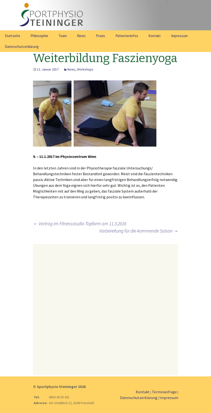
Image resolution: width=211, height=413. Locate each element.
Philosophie (39, 35)
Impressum (179, 35)
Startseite (12, 35)
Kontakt (154, 35)
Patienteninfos (126, 35)
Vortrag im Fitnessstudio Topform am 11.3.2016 (79, 223)
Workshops (85, 69)
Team (62, 35)
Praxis (100, 35)
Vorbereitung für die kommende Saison (138, 231)
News (81, 35)
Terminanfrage (164, 391)
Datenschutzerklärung (22, 46)
